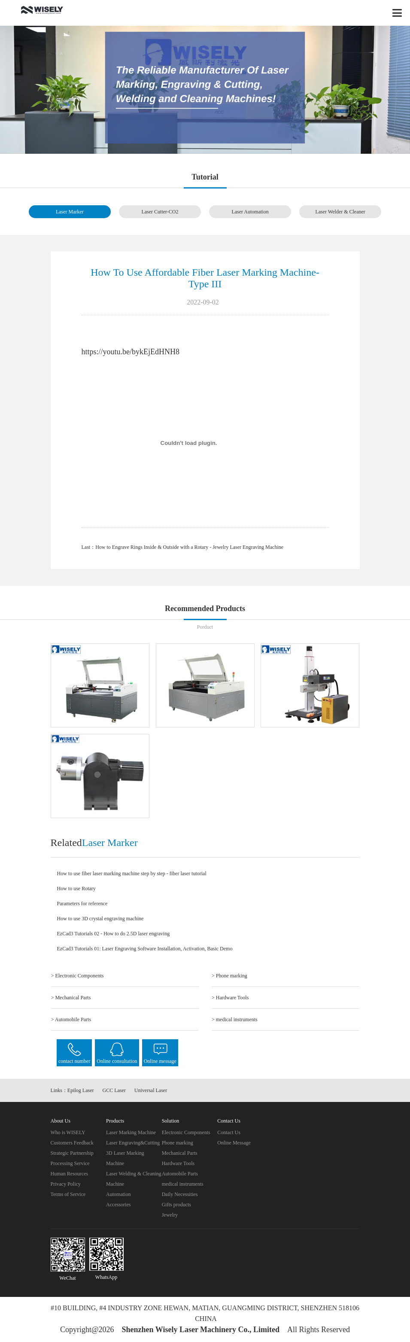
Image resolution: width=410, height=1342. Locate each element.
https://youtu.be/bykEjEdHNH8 (131, 351)
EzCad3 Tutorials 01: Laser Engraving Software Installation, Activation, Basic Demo (145, 949)
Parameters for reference (82, 904)
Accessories (118, 1205)
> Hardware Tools (230, 998)
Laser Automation (249, 212)
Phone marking (177, 1143)
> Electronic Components (77, 976)
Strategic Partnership (72, 1153)
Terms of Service (68, 1194)
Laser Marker (70, 212)
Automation (118, 1194)
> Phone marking (229, 976)
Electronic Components (186, 1132)
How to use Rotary (76, 889)
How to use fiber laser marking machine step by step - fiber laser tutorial (132, 873)
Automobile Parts (180, 1174)
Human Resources (69, 1174)
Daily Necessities (180, 1194)
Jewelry (170, 1215)
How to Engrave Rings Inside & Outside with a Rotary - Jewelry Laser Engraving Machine (189, 547)
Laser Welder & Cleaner (340, 212)
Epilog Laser (80, 1090)
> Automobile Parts (71, 1019)
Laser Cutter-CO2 (159, 212)
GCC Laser (114, 1090)
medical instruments (182, 1184)
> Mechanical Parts (71, 998)
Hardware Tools (178, 1163)
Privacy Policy (66, 1184)
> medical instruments (235, 1019)
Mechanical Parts (179, 1153)
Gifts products (176, 1205)
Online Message (234, 1143)
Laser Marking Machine (131, 1132)
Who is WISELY (68, 1132)
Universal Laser (150, 1090)
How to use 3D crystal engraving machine (100, 919)
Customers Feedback (72, 1143)
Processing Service (70, 1163)
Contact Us (228, 1132)
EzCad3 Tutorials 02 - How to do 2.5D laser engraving (113, 934)
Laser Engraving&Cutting (133, 1143)
